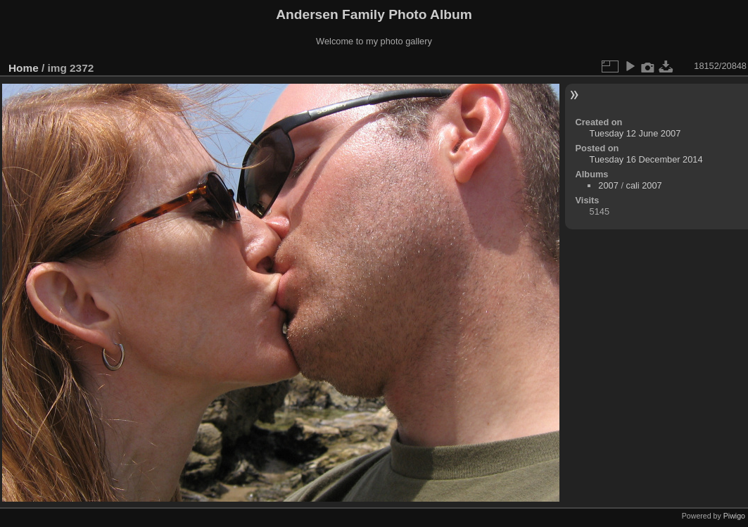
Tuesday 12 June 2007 (635, 133)
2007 (608, 185)
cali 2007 (644, 185)
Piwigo (734, 516)
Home (23, 68)
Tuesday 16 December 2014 (646, 159)
